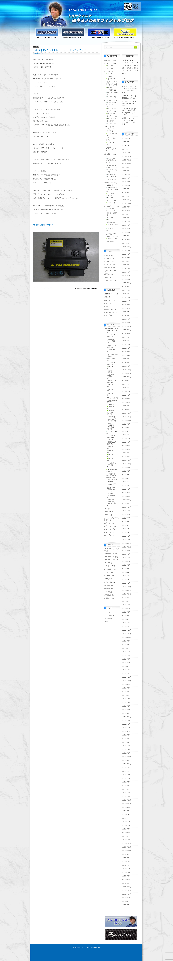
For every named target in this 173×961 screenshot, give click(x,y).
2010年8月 (126, 814)
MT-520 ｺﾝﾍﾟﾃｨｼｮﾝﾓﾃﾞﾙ (111, 420)
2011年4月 (126, 785)
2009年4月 (126, 872)
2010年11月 (127, 804)
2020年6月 (126, 391)
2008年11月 (127, 890)
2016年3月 (126, 576)
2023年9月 (126, 250)
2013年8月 (126, 688)
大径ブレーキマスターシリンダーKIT (112, 149)
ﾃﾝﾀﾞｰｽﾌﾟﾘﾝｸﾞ (110, 312)
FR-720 (111, 446)
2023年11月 (127, 243)
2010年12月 (127, 800)
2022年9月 (126, 294)
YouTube (108, 563)
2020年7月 (126, 388)
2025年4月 (126, 182)
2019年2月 (126, 449)
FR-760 (111, 454)
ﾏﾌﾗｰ (108, 68)
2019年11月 (127, 417)
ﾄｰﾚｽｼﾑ (109, 121)
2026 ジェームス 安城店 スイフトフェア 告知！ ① (129, 103)
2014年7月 (126, 648)
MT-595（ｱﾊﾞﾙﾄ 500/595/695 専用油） (111, 373)
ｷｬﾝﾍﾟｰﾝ (108, 277)
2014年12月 (127, 630)
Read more (95, 288)
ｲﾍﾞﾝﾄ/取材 (110, 241)
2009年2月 (126, 879)
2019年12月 (127, 413)
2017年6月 (126, 521)
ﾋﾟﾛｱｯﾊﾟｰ (110, 123)
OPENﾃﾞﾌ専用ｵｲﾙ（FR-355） (111, 437)
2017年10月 (127, 507)
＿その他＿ (109, 234)
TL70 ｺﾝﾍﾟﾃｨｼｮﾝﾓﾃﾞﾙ (110, 412)
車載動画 (108, 595)
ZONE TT (108, 261)
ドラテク (108, 575)
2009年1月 (126, 883)
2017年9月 (126, 511)
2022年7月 (126, 301)
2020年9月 (126, 380)
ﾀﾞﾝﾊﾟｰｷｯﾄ (110, 116)
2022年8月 (126, 297)
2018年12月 (127, 456)
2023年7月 (126, 257)
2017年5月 (126, 525)
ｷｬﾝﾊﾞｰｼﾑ (110, 109)
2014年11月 (127, 634)
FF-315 (111, 367)
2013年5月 (126, 695)
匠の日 (107, 585)
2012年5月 (126, 738)
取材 (106, 297)
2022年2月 (126, 319)
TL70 (110, 404)
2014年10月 (127, 637)
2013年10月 (127, 681)
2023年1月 (126, 279)
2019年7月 (126, 431)
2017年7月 (126, 518)
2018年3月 (126, 489)
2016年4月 (126, 572)
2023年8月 (126, 254)
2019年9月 (126, 424)
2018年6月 (126, 478)
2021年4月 (126, 355)
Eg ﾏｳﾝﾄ (109, 79)
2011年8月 (126, 771)
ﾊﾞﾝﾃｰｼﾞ (108, 523)
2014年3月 (126, 663)
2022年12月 (127, 283)
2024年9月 (126, 207)
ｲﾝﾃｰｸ (109, 87)
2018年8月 (126, 471)
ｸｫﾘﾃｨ (107, 306)
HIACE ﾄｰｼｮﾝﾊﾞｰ (110, 560)
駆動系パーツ (109, 183)
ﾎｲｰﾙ (108, 220)
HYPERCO (108, 618)
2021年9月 (126, 337)
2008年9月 (126, 898)
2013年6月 (126, 691)
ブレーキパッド (112, 134)
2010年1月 (126, 840)
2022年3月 (126, 315)
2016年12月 (127, 543)
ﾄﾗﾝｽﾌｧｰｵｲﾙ (112, 350)
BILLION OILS (110, 329)
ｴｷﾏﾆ (108, 65)
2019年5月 (126, 438)
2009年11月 (127, 847)
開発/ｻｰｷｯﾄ (110, 238)
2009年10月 (127, 851)
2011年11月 (127, 760)
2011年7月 (126, 775)
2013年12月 (127, 673)
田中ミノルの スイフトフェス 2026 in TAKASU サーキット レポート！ (129, 121)
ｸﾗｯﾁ (108, 198)
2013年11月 (127, 677)
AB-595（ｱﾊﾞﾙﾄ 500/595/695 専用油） (111, 486)
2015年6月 (126, 608)
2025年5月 (126, 178)
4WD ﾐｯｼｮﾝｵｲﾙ (112, 331)
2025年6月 (126, 174)
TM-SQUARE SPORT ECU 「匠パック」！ (60, 50)
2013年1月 (126, 710)
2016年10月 (127, 550)
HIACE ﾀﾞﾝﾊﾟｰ (110, 557)
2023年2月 (126, 276)
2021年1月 (126, 366)
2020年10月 (127, 377)
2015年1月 (126, 626)
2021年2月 (126, 362)
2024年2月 (126, 232)
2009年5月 (126, 869)
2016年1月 (126, 583)
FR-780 (111, 459)
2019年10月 (127, 420)
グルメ (107, 572)
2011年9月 (126, 767)
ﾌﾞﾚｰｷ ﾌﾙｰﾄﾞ (109, 526)
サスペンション (110, 100)
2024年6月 (126, 218)
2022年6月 (126, 304)
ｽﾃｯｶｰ (109, 217)
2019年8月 (126, 427)
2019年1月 (126, 453)
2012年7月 (126, 731)
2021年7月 (126, 344)
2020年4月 (126, 398)
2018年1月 (126, 496)
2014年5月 (126, 655)
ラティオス (109, 582)
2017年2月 (126, 536)
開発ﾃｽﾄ (108, 274)
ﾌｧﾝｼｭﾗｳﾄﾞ (110, 177)
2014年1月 (126, 670)
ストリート (109, 264)
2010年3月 (126, 832)
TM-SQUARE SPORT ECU (43, 225)
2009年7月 (126, 861)
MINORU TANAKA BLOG (93, 947)
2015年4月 (126, 615)
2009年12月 (127, 843)
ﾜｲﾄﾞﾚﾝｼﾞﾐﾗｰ (111, 229)
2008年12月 (127, 887)
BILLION (107, 612)
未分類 (107, 592)
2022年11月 (127, 286)
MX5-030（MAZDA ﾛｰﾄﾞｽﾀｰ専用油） (111, 501)
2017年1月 (126, 540)
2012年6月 (126, 735)
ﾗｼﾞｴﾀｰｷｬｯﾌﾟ (109, 529)
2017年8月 (126, 514)
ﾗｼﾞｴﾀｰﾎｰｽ (110, 179)
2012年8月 (126, 728)
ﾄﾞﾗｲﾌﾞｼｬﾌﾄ (111, 200)
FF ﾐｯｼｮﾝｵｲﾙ (111, 359)
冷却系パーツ (109, 154)
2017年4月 (126, 529)
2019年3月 (126, 445)
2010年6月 (126, 822)
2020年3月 (126, 402)
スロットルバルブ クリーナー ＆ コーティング (111, 83)
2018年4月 (126, 485)
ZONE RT (108, 258)
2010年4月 (126, 829)
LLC (108, 156)
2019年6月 (126, 435)
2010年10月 (127, 807)
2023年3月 (126, 272)
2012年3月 (126, 746)
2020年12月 (127, 370)
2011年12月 (127, 757)
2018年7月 (126, 474)
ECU (41, 288)
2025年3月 (126, 185)
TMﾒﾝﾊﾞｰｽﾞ (111, 236)
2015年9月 (126, 597)
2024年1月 (126, 236)
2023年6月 (126, 261)
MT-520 (110, 417)
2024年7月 (126, 214)
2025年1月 (126, 192)
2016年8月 (126, 558)
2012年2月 (126, 749)
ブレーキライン (112, 142)
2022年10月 (127, 290)
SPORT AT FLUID (110, 194)
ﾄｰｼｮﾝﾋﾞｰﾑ (110, 118)
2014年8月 (126, 644)
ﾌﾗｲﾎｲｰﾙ (110, 203)
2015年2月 (126, 623)
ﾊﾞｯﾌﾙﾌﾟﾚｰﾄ (111, 97)
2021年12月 (127, 326)
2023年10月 (127, 247)
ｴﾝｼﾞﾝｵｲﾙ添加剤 (112, 92)
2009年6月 (126, 865)
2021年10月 (127, 333)
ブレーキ (108, 127)
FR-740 (111, 450)
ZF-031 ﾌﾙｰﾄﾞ (109, 255)
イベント (108, 566)
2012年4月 (126, 742)
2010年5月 (126, 825)
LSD (108, 185)
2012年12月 (127, 713)
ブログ (107, 579)
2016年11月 (127, 547)
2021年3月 (126, 359)
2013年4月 (126, 699)
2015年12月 (127, 587)
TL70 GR (111, 406)
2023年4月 (126, 268)
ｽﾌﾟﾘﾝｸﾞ (110, 113)
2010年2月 (126, 836)
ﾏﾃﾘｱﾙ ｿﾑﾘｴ (109, 280)
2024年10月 (127, 203)
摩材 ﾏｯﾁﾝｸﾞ (109, 271)
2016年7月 (126, 561)
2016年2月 (126, 579)
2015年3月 (126, 619)
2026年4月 (126, 142)
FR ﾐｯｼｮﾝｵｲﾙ (111, 398)
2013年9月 (126, 684)
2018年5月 (126, 482)
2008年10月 (127, 894)
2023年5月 (126, 265)
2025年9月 (126, 167)
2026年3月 (126, 145)
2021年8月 (126, 341)
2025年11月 (127, 160)
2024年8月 (126, 210)
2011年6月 (126, 778)
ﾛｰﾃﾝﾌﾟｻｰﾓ (108, 535)
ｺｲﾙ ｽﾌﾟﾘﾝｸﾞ (109, 309)
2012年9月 (126, 724)
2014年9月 (126, 641)
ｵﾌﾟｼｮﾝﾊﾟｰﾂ (109, 300)
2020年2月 (126, 406)
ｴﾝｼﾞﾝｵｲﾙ (110, 90)
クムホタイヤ (109, 569)
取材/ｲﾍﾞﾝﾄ (109, 268)
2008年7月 (126, 905)
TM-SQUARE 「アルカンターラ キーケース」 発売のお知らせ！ (129, 89)
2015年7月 (126, 605)
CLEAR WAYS (110, 554)
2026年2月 (126, 149)
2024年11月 (127, 200)
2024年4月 (126, 225)
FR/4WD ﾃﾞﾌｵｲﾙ (112, 432)
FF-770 (111, 393)
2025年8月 (126, 171)
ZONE (107, 621)
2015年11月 (127, 590)
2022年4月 (126, 312)
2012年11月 (127, 717)
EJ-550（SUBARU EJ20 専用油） (111, 493)
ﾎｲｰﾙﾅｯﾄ (110, 222)
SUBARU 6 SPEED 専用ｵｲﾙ (111, 341)
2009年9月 (126, 854)
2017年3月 (126, 532)
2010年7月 (126, 818)
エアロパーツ (109, 60)
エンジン (108, 71)
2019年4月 (126, 442)
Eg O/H (109, 76)
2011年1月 (126, 796)
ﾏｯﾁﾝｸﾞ (107, 315)
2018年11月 (127, 460)
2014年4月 (126, 659)
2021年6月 (126, 348)
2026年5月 (126, 138)
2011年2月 (126, 793)
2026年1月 (126, 153)
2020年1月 (126, 409)
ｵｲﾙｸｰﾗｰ (110, 174)
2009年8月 (126, 858)
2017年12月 (127, 500)
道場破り (108, 598)
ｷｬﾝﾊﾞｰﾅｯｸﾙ (111, 111)
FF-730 (111, 385)
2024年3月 (126, 229)
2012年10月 (127, 720)
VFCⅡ (107, 515)
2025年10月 (127, 163)
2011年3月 (126, 789)
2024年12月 (127, 196)
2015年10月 (127, 594)
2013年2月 (126, 706)
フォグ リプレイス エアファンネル (112, 160)
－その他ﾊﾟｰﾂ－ (110, 206)
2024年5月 (126, 221)
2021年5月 (126, 351)
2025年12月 (127, 156)
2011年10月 (127, 764)
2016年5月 (126, 568)
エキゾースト (109, 63)
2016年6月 (126, 565)
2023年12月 (127, 239)
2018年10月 (127, 464)
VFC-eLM (108, 512)
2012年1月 (126, 753)
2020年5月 (126, 395)
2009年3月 (126, 876)
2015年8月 (126, 601)
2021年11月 (127, 330)
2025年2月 (126, 189)
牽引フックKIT (112, 213)
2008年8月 (126, 901)
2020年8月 (126, 384)
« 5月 (123, 79)
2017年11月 (127, 503)
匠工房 (107, 588)
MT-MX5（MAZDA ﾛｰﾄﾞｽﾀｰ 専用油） (111, 426)
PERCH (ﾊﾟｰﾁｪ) (110, 294)
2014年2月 (126, 666)
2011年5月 (126, 782)
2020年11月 (127, 373)
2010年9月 (126, 811)
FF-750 (111, 389)
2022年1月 (126, 323)
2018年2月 (126, 492)
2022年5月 (126, 308)
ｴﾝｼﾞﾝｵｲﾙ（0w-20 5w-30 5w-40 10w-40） (111, 475)
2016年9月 (126, 554)
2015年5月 (126, 612)
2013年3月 (126, 702)
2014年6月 (126, 652)
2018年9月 (126, 467)
